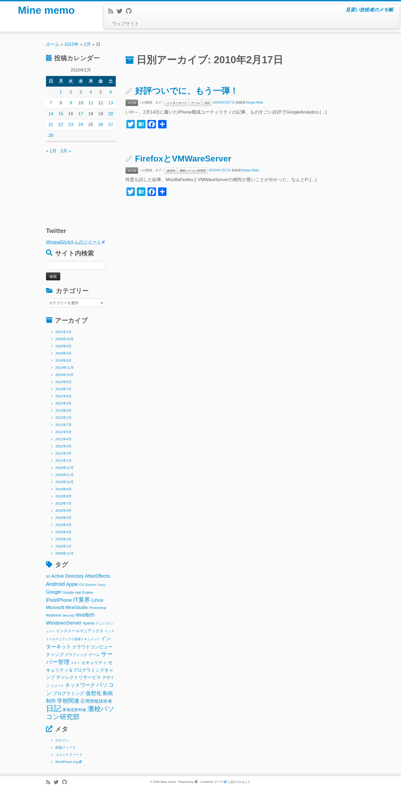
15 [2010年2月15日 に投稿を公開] (60, 113)
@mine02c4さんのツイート (74, 242)
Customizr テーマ (212, 781)
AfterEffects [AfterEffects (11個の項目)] (97, 576)
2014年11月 (64, 368)
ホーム (52, 44)
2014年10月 (64, 375)
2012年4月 (63, 403)
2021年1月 (63, 332)
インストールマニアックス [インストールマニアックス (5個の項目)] (79, 631)
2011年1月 (63, 461)
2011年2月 (63, 453)
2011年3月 (63, 446)
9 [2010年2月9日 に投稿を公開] (71, 102)
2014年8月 (63, 382)
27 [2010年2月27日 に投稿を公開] (110, 124)
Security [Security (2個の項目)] (69, 615)
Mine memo (46, 10)
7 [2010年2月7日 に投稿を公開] (51, 102)
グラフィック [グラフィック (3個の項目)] (76, 655)
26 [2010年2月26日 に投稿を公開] (100, 124)
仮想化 (171, 170)
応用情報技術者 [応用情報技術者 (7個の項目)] (96, 701)
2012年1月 (63, 418)
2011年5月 (63, 432)
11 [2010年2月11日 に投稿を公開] (90, 102)
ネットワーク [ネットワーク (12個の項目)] (80, 685)
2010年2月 (63, 539)
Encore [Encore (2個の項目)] (90, 585)
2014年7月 (63, 389)
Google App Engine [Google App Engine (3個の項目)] (77, 592)
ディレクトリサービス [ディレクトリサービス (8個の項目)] (78, 677)
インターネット (177, 102)
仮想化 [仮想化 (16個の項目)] (94, 693)
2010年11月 (64, 475)
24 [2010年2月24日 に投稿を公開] (80, 124)
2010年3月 (63, 532)
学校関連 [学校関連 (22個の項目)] (68, 701)
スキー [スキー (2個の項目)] (75, 663)
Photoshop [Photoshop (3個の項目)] (97, 608)
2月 (87, 44)
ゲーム (195, 102)
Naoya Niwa (254, 102)
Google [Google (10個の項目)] (53, 592)
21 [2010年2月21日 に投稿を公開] (50, 124)
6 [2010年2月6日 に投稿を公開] (110, 92)
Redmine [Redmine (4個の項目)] (53, 615)
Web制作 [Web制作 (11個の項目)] (85, 615)
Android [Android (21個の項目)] (55, 584)
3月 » (65, 151)
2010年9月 (63, 489)
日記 (207, 102)
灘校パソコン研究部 (192, 170)
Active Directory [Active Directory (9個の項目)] (67, 576)
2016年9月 (63, 360)
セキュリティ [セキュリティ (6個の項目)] (94, 662)
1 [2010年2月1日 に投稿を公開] (60, 92)
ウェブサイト (125, 23)
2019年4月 (63, 353)
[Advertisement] (79, 188)
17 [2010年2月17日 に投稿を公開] (80, 113)
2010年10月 (64, 482)
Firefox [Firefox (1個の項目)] (101, 584)
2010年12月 (64, 468)
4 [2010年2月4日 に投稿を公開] (90, 92)
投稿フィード (65, 747)
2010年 (71, 44)
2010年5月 (63, 518)
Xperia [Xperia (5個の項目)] (88, 623)
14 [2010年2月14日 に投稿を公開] (50, 113)
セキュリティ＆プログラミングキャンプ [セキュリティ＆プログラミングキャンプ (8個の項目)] (79, 670)
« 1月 (51, 151)
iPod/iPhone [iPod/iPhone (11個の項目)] (59, 600)
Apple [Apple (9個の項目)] (72, 584)
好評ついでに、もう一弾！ (186, 91)
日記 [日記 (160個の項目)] (53, 708)
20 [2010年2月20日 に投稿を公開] (110, 113)
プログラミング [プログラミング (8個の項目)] (68, 693)
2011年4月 (63, 439)
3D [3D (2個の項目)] (48, 576)
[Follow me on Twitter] (121, 11)
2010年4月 (63, 525)
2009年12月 (64, 553)
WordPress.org (66, 762)
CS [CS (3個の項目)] (81, 585)
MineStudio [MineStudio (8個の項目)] (76, 607)
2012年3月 (63, 410)
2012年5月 (63, 396)
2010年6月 (63, 511)
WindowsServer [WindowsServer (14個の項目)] (64, 623)
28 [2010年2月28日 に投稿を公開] (50, 135)
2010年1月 (63, 546)
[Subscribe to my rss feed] (112, 11)
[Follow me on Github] (130, 11)
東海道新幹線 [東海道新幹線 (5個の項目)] (74, 709)
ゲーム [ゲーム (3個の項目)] (94, 655)
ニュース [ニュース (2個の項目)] (57, 686)
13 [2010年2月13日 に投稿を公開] (110, 102)
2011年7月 (63, 425)
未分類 (131, 102)
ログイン (62, 740)
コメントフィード (69, 755)
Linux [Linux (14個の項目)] (97, 600)
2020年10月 (64, 339)
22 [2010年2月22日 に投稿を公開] (60, 124)
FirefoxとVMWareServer (183, 158)
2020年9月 (63, 346)
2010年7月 (63, 503)
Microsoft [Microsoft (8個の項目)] (55, 607)
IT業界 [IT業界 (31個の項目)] (81, 599)
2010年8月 (63, 496)
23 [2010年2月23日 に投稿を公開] (70, 124)
